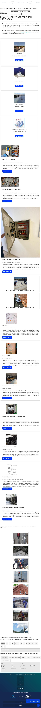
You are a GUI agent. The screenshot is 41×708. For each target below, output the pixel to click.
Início (20, 677)
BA (29, 643)
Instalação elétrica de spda (16, 14)
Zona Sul (23, 657)
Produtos (20, 684)
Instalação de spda (14, 11)
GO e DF (36, 643)
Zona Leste (29, 657)
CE (32, 643)
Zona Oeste (17, 657)
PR (18, 643)
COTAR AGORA (19, 60)
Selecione (3, 643)
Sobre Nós (20, 681)
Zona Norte (11, 657)
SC (21, 643)
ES (12, 643)
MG (9, 643)
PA (4, 646)
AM (1, 646)
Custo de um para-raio (25, 32)
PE (26, 643)
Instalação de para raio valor (25, 11)
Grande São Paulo (36, 657)
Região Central (4, 657)
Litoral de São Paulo (5, 660)
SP (15, 643)
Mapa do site (20, 688)
